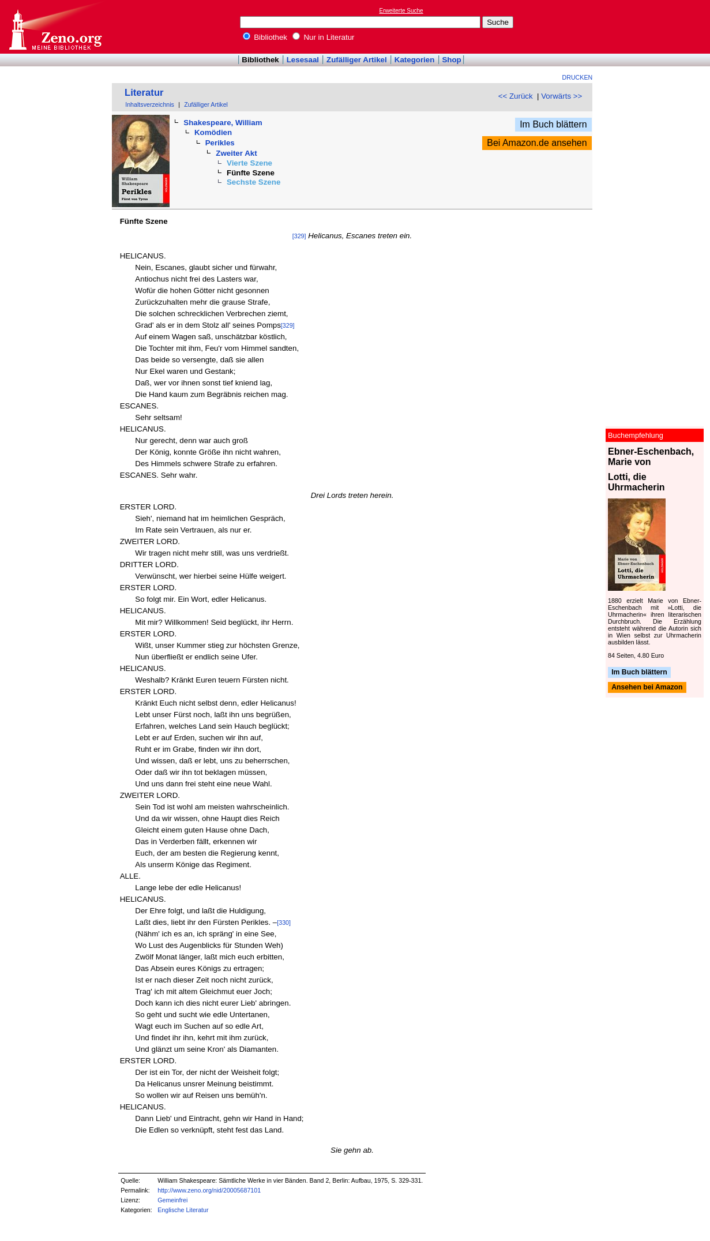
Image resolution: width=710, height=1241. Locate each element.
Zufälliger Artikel (356, 59)
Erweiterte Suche (401, 11)
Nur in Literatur (323, 37)
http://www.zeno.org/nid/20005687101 (209, 1190)
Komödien (213, 132)
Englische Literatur (182, 1209)
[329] (299, 236)
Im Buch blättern (553, 124)
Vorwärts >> (561, 96)
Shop (451, 59)
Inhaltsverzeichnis (149, 104)
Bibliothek (265, 37)
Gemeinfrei (172, 1200)
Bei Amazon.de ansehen (537, 143)
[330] (284, 922)
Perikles (220, 142)
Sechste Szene (253, 182)
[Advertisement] (657, 27)
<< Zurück (515, 96)
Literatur (144, 92)
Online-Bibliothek (55, 27)
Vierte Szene (249, 163)
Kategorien (415, 59)
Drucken (577, 77)
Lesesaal (303, 59)
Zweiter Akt (236, 153)
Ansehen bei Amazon (646, 688)
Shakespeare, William (222, 122)
